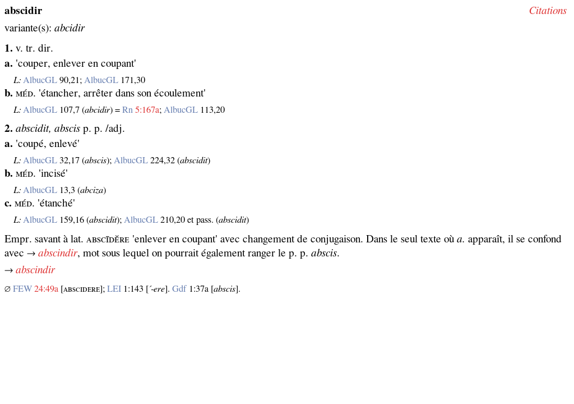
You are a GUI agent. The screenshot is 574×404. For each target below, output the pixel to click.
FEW (22, 288)
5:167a (147, 109)
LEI (114, 288)
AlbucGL (40, 80)
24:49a (46, 288)
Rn (127, 109)
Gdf (179, 288)
